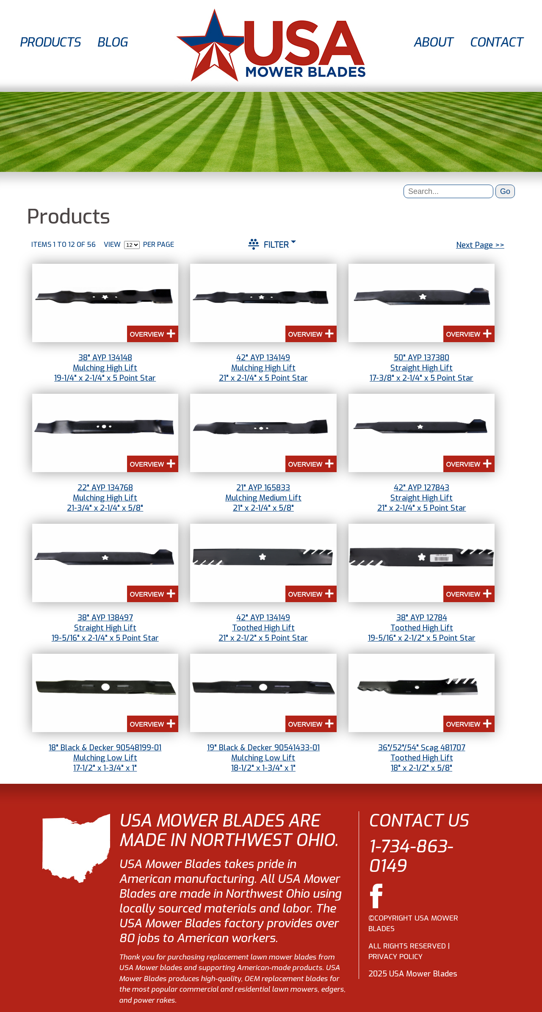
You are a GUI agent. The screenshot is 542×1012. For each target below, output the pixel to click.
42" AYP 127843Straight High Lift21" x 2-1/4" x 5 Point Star (421, 498)
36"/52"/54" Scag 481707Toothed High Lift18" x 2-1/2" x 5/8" (421, 758)
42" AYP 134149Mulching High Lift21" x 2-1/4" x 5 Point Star (263, 368)
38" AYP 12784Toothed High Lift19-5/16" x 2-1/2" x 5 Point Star (422, 628)
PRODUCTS (49, 42)
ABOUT (433, 42)
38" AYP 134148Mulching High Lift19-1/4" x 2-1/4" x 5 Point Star (105, 368)
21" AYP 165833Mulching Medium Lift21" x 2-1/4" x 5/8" (263, 498)
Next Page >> (480, 245)
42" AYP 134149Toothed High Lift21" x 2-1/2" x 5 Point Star (263, 628)
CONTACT (496, 42)
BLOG (112, 42)
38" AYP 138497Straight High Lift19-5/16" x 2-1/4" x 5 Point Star (105, 628)
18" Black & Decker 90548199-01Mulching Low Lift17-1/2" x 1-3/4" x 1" (105, 758)
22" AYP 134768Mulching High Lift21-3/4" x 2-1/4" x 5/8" (105, 498)
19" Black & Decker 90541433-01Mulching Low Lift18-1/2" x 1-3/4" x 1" (263, 758)
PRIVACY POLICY (395, 957)
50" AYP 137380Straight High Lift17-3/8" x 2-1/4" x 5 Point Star (421, 368)
